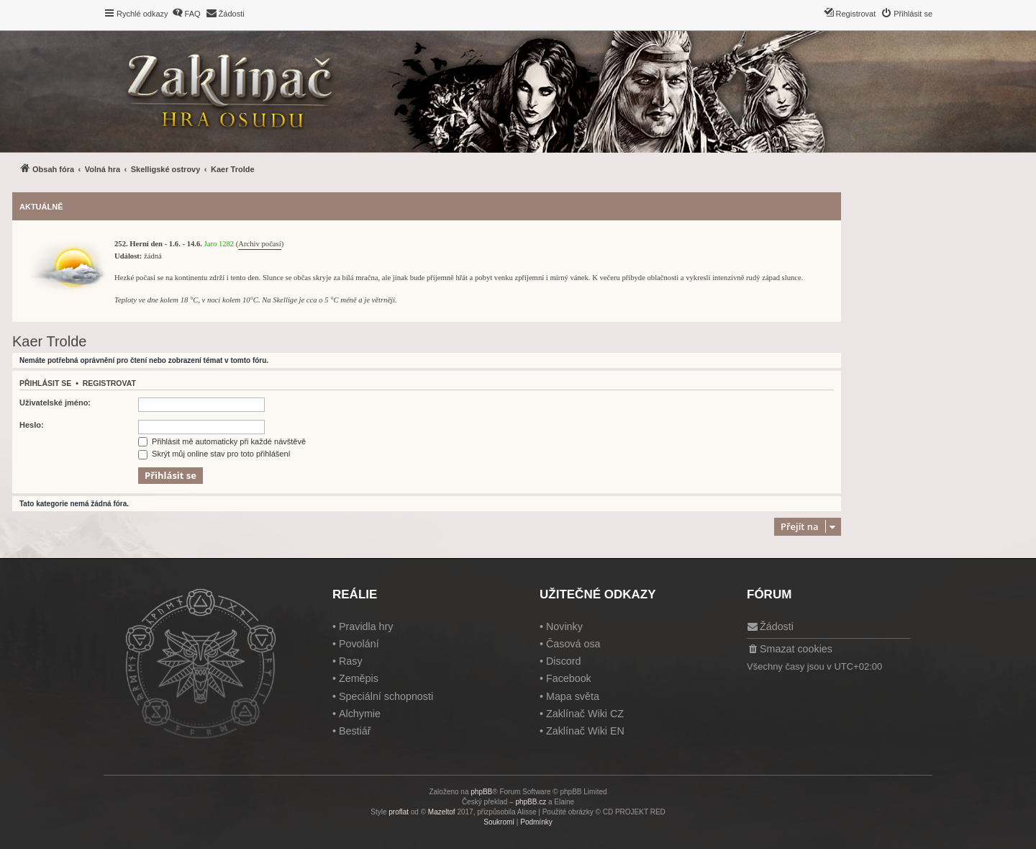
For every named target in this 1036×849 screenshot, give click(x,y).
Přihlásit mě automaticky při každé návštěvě (222, 441)
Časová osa (573, 644)
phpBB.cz (530, 802)
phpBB (481, 792)
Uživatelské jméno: (55, 402)
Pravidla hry (366, 626)
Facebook (568, 678)
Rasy (351, 661)
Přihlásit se (45, 383)
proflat (398, 812)
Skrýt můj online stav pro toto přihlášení (214, 453)
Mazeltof (441, 812)
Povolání (359, 644)
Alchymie (360, 713)
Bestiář (355, 731)
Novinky (564, 626)
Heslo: (31, 425)
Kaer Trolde (49, 341)
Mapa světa (572, 696)
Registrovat (109, 383)
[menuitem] (186, 13)
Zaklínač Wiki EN (585, 731)
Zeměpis (358, 678)
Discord (563, 661)
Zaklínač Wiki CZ (585, 713)
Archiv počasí (259, 244)
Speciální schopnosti (386, 696)
